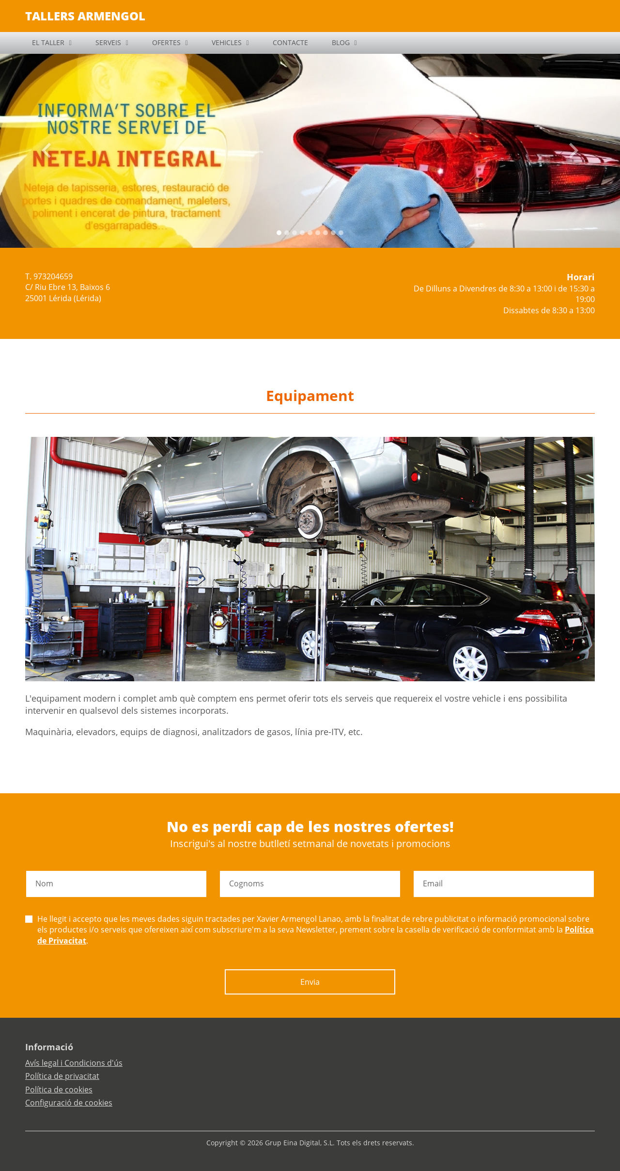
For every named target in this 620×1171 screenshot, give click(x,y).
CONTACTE (290, 42)
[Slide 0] (279, 232)
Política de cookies (59, 1089)
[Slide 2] (294, 232)
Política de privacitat (62, 1076)
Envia (310, 982)
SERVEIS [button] (108, 42)
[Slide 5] (317, 232)
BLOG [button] (341, 42)
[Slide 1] (286, 232)
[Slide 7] (333, 232)
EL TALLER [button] (48, 42)
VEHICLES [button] (227, 42)
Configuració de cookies (68, 1102)
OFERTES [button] (166, 42)
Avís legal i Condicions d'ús (74, 1063)
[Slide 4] (310, 232)
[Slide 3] (302, 232)
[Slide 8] (341, 232)
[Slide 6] (325, 232)
